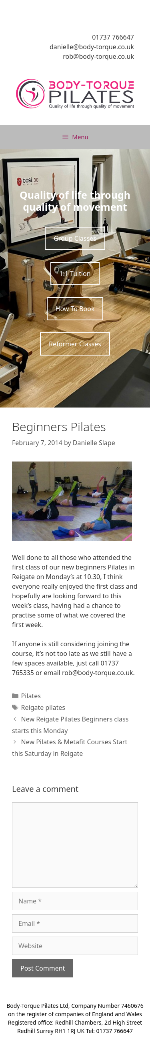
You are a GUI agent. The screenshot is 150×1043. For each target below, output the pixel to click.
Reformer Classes (75, 344)
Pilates (31, 695)
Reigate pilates (43, 707)
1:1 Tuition (74, 273)
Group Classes (75, 238)
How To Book (75, 308)
